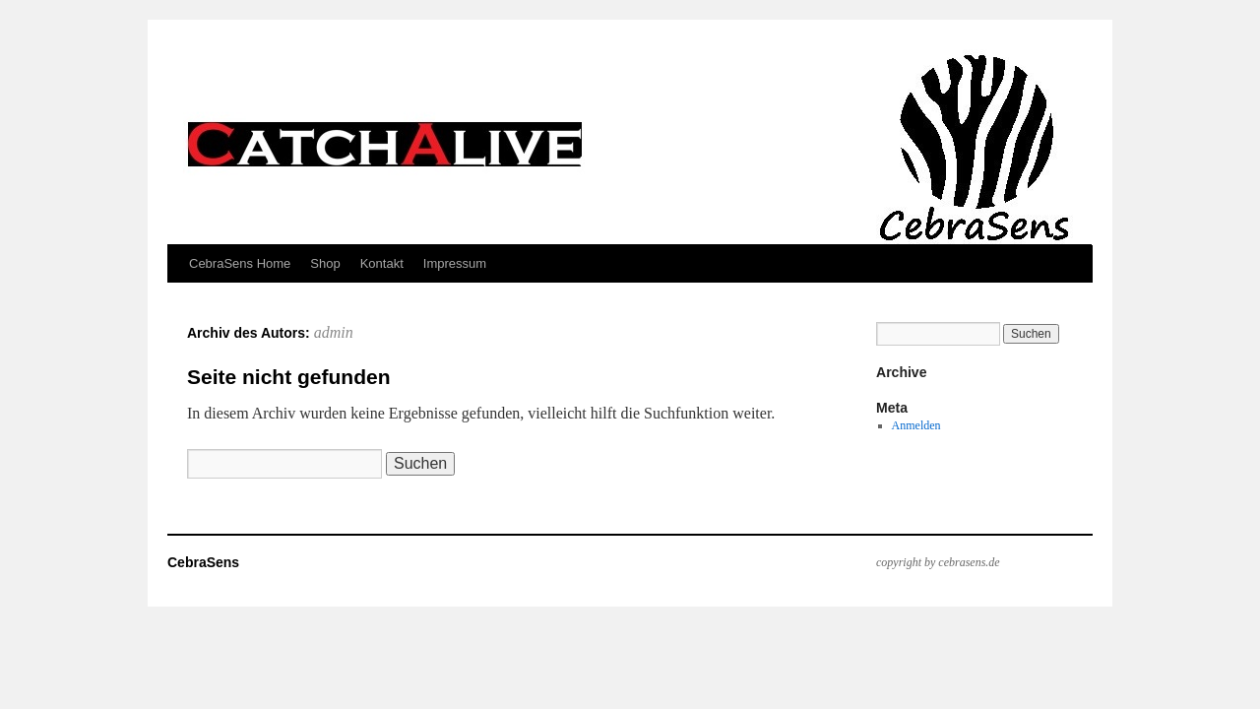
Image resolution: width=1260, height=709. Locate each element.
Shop (325, 263)
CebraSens (203, 562)
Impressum (454, 263)
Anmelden (916, 425)
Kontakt (382, 263)
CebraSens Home (239, 263)
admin (333, 332)
